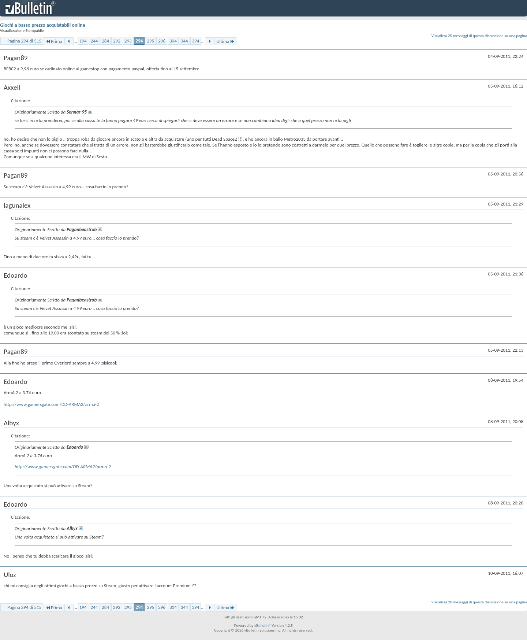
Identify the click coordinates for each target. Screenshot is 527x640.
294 (139, 41)
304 (173, 41)
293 (128, 41)
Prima (53, 41)
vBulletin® (262, 625)
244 (94, 41)
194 (83, 41)
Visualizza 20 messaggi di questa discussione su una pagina (479, 35)
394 (195, 41)
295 (150, 41)
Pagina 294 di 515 (24, 41)
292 (116, 41)
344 (184, 41)
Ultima (225, 41)
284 (105, 41)
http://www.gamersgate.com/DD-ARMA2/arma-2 (51, 404)
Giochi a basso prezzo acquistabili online (42, 25)
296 (161, 41)
